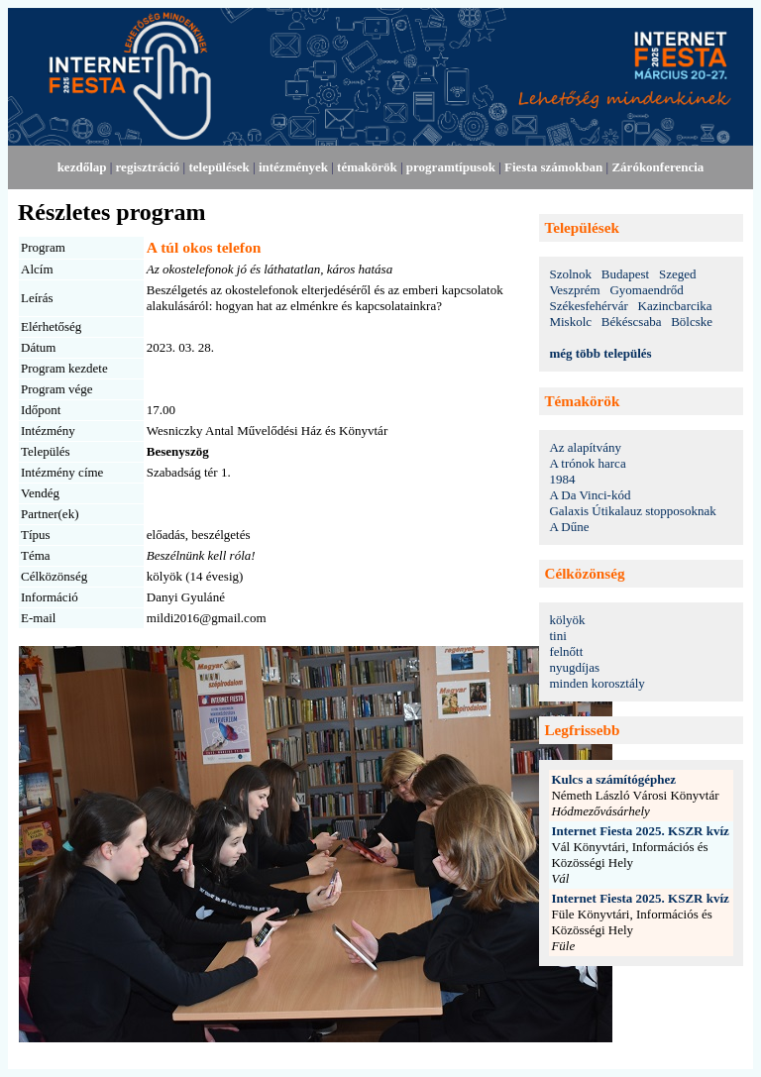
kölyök (567, 619)
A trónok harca (587, 463)
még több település (600, 353)
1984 (562, 479)
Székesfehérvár (588, 305)
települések (218, 167)
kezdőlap (82, 167)
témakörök (367, 167)
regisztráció (148, 167)
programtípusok (450, 167)
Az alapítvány (585, 447)
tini (557, 635)
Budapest (625, 274)
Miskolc (570, 321)
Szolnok (570, 274)
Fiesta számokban (553, 167)
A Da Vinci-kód (589, 494)
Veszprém (574, 289)
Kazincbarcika (675, 305)
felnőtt (566, 651)
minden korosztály (596, 683)
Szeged (678, 274)
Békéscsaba (631, 321)
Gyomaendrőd (646, 289)
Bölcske (691, 321)
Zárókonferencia (657, 167)
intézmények (293, 167)
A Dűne (569, 526)
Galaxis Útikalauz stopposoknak (632, 510)
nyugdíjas (574, 667)
